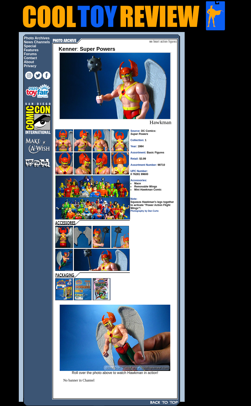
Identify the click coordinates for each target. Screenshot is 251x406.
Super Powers (97, 49)
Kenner (68, 49)
